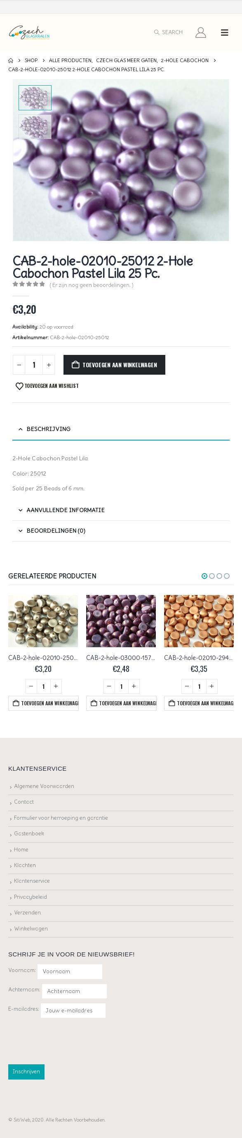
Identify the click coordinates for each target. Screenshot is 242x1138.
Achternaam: (24, 989)
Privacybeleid (30, 896)
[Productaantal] (34, 365)
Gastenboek (29, 833)
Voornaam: (22, 970)
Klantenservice (32, 880)
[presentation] (71, 1040)
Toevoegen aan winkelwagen (119, 364)
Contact (24, 801)
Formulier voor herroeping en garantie (61, 817)
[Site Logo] (29, 33)
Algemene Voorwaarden (44, 786)
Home (21, 849)
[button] (168, 32)
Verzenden (27, 912)
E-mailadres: (57, 1010)
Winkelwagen (31, 928)
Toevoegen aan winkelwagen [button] (50, 703)
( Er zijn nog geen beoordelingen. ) (91, 285)
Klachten (25, 865)
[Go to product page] (43, 621)
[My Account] (201, 32)
